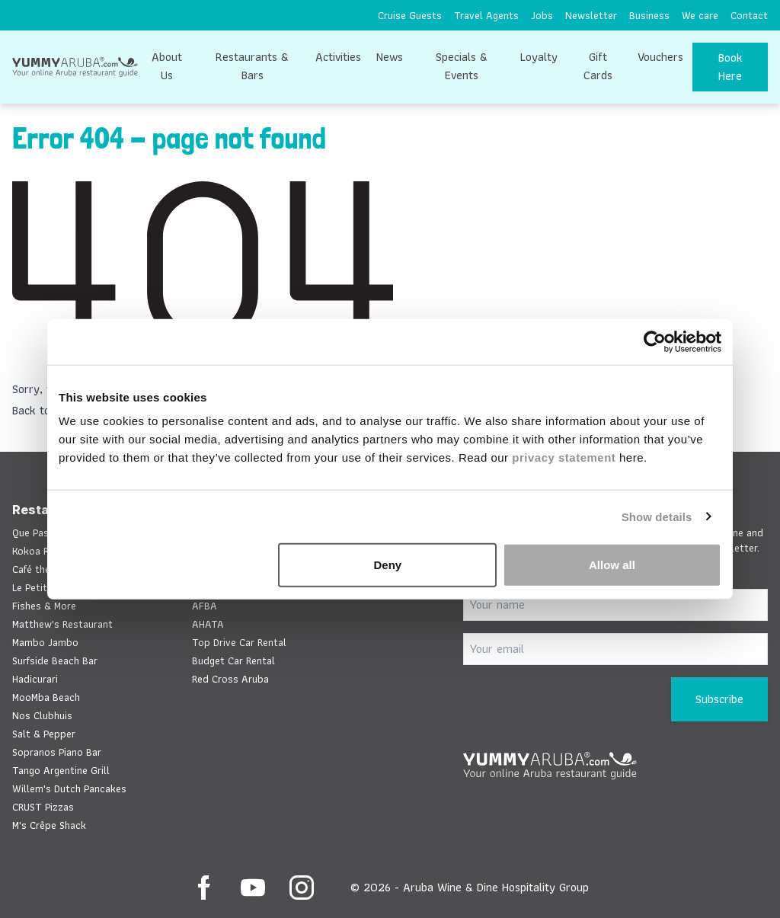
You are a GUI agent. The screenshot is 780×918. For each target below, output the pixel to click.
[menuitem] (410, 15)
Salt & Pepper (43, 733)
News (389, 56)
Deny (388, 564)
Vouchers (660, 56)
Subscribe (719, 698)
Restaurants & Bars (252, 66)
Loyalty (539, 56)
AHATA (208, 624)
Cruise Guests (410, 15)
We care (700, 15)
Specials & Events (462, 66)
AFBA (204, 605)
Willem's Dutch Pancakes (69, 788)
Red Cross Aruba (230, 678)
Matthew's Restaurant (62, 624)
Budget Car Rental (233, 660)
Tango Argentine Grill (61, 770)
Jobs (542, 15)
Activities (338, 56)
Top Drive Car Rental (239, 642)
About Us (167, 66)
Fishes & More (44, 605)
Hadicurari (35, 678)
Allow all (612, 564)
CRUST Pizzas (43, 806)
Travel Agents (486, 15)
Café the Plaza (45, 569)
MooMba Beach (46, 697)
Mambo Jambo (45, 642)
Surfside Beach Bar (55, 660)
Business (649, 15)
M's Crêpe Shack (49, 825)
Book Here (730, 66)
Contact (749, 15)
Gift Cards (597, 66)
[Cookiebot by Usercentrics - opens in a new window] (654, 341)
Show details (657, 516)
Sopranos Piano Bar (56, 752)
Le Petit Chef (41, 587)
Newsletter (591, 15)
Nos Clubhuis (42, 715)
